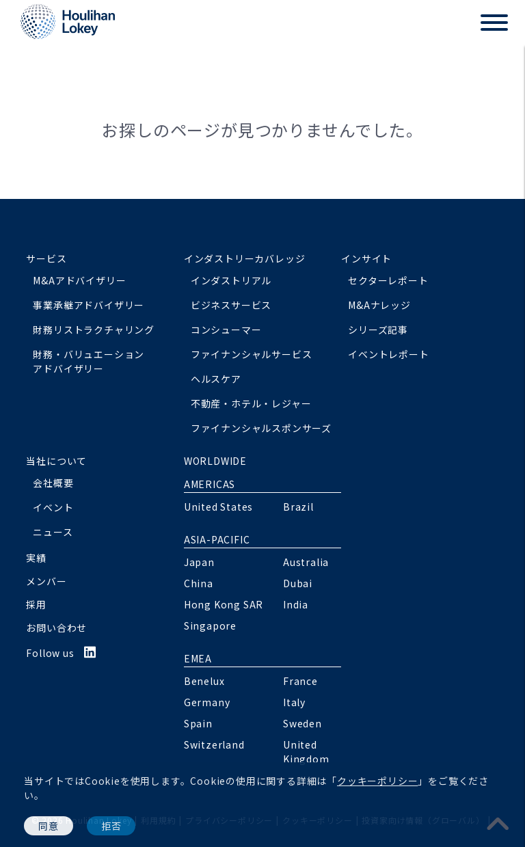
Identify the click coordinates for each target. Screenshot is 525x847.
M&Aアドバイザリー (79, 280)
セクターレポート (388, 280)
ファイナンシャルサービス (251, 354)
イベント (53, 507)
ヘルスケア (216, 379)
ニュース (52, 532)
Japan (199, 562)
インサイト (366, 258)
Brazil (298, 506)
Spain (198, 723)
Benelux (204, 681)
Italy (294, 702)
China (198, 583)
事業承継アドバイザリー (88, 305)
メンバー (46, 581)
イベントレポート (388, 354)
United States (218, 506)
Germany (207, 702)
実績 (36, 558)
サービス (46, 258)
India (295, 604)
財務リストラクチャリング (93, 329)
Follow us (61, 653)
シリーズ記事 (378, 329)
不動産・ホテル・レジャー (251, 403)
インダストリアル (231, 280)
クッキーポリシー (377, 781)
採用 (36, 604)
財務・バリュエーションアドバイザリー (88, 361)
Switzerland (214, 744)
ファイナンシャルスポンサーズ (261, 428)
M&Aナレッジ (379, 305)
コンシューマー (226, 329)
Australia (306, 562)
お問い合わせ (56, 627)
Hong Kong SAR (223, 604)
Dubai (297, 583)
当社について (56, 461)
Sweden (302, 723)
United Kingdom (306, 752)
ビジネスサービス (231, 305)
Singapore (210, 625)
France (300, 681)
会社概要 (53, 482)
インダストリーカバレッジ (245, 258)
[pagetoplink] (498, 823)
